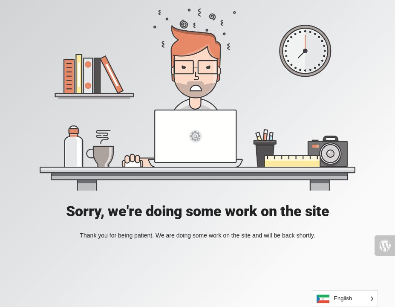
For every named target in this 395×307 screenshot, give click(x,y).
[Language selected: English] (345, 298)
